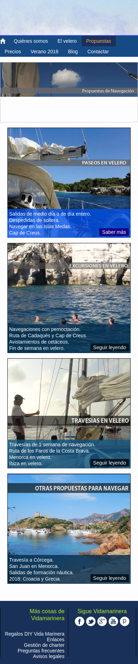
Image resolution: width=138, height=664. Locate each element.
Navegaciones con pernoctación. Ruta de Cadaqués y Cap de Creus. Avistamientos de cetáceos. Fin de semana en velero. (48, 338)
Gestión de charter (44, 645)
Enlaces (55, 639)
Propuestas (98, 41)
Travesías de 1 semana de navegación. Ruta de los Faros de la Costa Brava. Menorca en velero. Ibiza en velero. (52, 454)
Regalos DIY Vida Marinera (34, 634)
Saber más (114, 232)
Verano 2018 (44, 51)
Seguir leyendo (109, 347)
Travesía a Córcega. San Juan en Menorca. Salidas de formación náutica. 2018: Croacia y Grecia (41, 569)
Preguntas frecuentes (41, 650)
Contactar (98, 51)
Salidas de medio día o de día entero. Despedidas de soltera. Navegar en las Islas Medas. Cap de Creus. (50, 223)
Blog (73, 51)
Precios (13, 51)
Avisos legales (48, 656)
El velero (66, 41)
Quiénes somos (31, 41)
